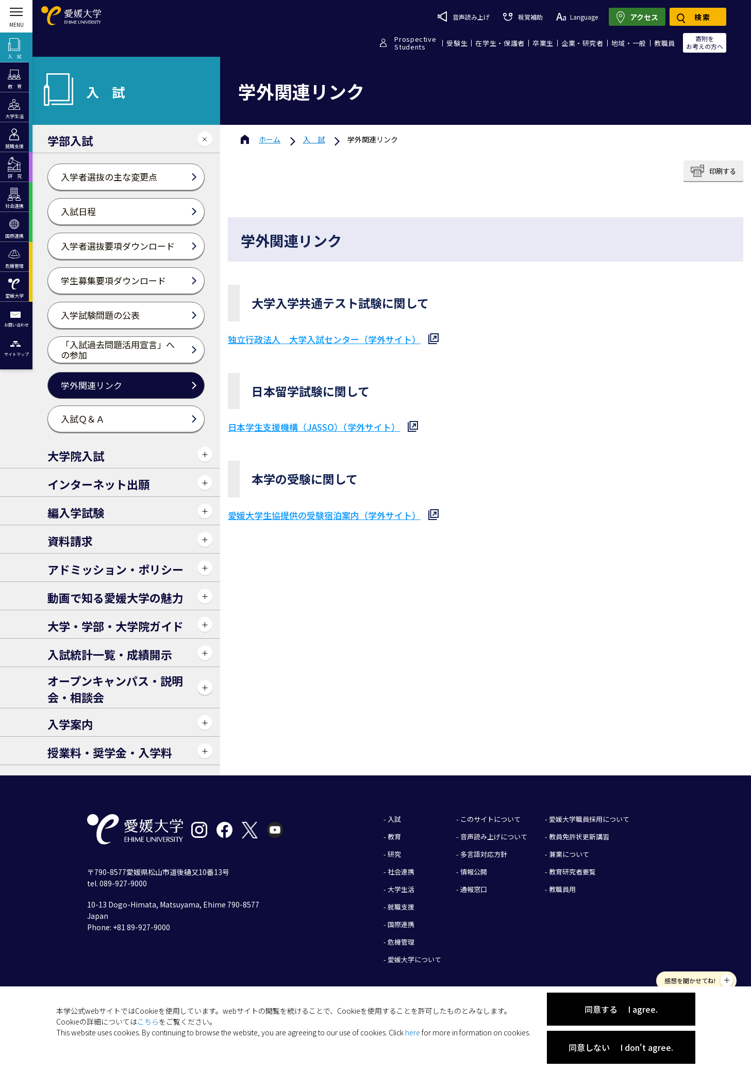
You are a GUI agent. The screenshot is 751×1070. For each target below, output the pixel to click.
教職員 (664, 43)
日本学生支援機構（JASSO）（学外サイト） (314, 426)
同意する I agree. (621, 1009)
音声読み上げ (464, 16)
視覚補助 (522, 16)
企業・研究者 (582, 43)
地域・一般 (628, 43)
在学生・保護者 (500, 43)
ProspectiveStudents (415, 43)
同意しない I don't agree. (621, 1047)
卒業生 (543, 43)
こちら (148, 1021)
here (412, 1032)
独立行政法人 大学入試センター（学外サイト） (324, 339)
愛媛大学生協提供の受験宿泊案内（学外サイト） (324, 515)
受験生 (457, 43)
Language (577, 16)
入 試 (314, 139)
